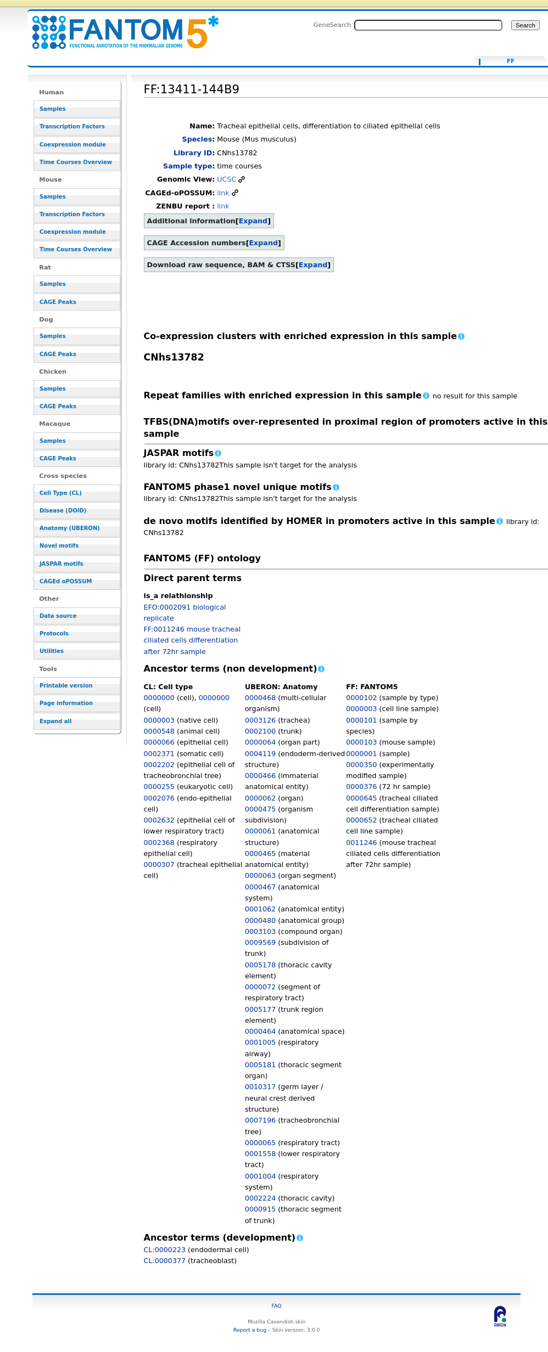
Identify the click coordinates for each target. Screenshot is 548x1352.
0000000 (159, 698)
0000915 (260, 1209)
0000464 (260, 1031)
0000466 (260, 775)
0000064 (260, 742)
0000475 (260, 809)
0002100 (260, 731)
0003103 (260, 931)
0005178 (260, 965)
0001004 (260, 1176)
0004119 (260, 754)
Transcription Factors (72, 126)
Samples (53, 109)
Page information (66, 703)
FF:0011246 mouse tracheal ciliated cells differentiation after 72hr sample (192, 640)
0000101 (361, 720)
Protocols (54, 633)
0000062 (260, 798)
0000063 (260, 875)
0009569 (260, 942)
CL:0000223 (165, 1250)
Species (197, 139)
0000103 (361, 742)
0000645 (361, 798)
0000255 (159, 786)
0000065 (260, 1143)
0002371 (159, 754)
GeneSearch (332, 25)
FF (511, 61)
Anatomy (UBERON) (70, 528)
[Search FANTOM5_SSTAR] (428, 25)
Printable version (66, 686)
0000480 (260, 920)
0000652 (361, 820)
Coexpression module (73, 145)
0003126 (260, 720)
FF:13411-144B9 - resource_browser (118, 26)
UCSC (226, 179)
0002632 (159, 820)
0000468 (260, 698)
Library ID (193, 153)
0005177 (260, 1009)
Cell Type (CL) (61, 493)
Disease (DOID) (63, 511)
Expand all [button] (56, 721)
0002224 (260, 1198)
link (223, 193)
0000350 (361, 764)
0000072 (260, 987)
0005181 (260, 1065)
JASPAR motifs (61, 564)
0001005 (260, 1042)
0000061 (260, 831)
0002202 (159, 764)
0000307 (159, 864)
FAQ (277, 1306)
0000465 (260, 853)
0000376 (361, 786)
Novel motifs (59, 546)
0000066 (159, 742)
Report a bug (249, 1330)
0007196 (260, 1120)
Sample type (187, 166)
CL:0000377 (165, 1261)
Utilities (52, 651)
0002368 (159, 842)
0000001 (361, 754)
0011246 (361, 842)
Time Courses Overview (76, 162)
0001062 (260, 909)
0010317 (260, 1087)
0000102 (361, 698)
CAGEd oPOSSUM (66, 581)
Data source (58, 616)
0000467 (260, 887)
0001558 (260, 1154)
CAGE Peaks (58, 302)
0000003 (159, 720)
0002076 (159, 798)
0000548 (159, 731)
